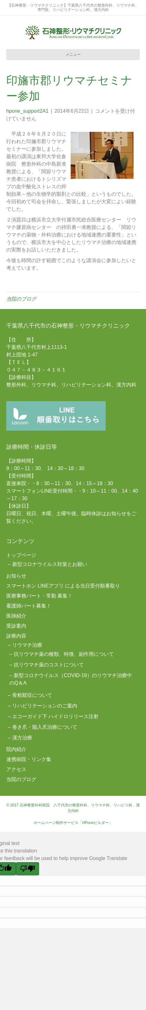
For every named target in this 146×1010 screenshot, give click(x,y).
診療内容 (16, 636)
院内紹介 (16, 749)
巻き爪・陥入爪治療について (44, 727)
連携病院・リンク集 (28, 759)
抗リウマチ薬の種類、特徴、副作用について (64, 654)
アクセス (16, 769)
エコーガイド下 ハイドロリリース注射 (55, 716)
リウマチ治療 (27, 645)
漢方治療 (22, 737)
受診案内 (16, 626)
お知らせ (16, 575)
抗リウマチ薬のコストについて (49, 664)
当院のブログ (21, 299)
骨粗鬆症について (32, 695)
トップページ (21, 555)
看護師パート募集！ (28, 606)
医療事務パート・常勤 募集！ (39, 595)
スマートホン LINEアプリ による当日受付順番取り (63, 585)
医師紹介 (16, 616)
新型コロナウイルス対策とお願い (49, 564)
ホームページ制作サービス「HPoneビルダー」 (73, 823)
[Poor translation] (27, 868)
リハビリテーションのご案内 (44, 705)
